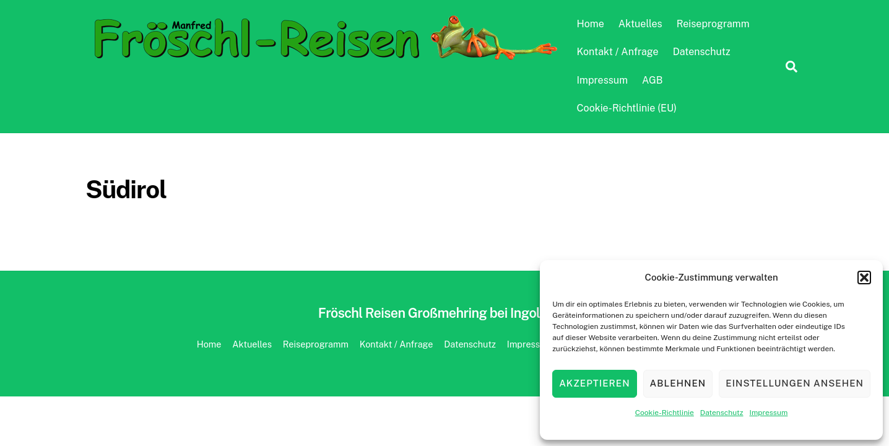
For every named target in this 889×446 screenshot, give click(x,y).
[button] (864, 277)
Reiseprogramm (713, 24)
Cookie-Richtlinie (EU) (627, 108)
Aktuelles (640, 24)
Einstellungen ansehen (795, 383)
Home (590, 24)
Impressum (769, 412)
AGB (652, 80)
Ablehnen (678, 383)
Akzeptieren (594, 383)
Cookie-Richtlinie (664, 412)
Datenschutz (722, 412)
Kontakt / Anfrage (618, 52)
